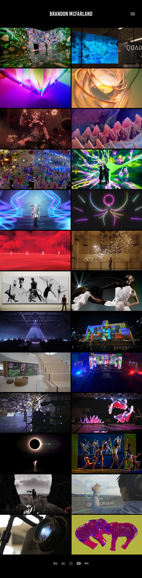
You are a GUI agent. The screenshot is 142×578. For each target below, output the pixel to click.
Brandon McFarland (71, 14)
